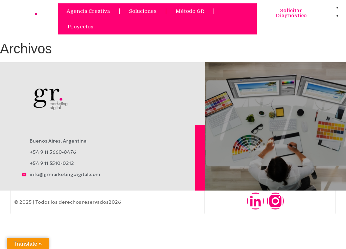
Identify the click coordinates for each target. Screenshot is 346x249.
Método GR (190, 11)
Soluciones (142, 11)
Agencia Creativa (88, 11)
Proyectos (80, 27)
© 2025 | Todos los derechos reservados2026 (67, 202)
